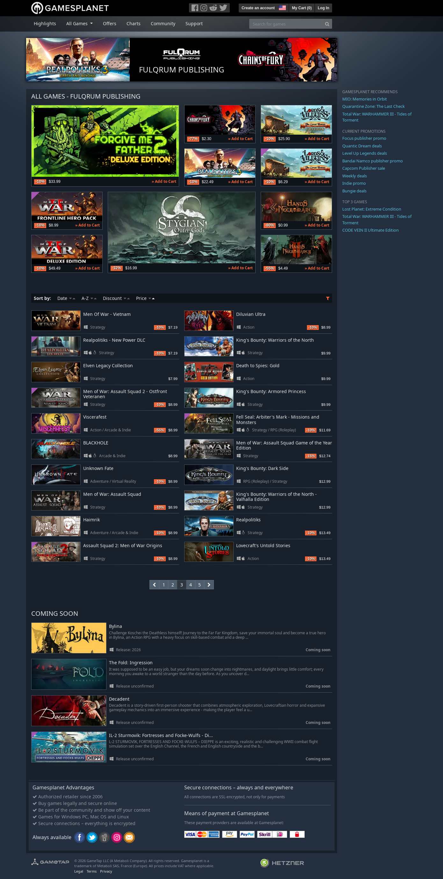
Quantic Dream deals (362, 146)
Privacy (106, 871)
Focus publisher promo (364, 138)
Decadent (119, 699)
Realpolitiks (248, 520)
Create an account (258, 8)
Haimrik (91, 520)
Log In (323, 8)
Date (66, 298)
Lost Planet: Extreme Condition (371, 209)
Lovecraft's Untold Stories (263, 545)
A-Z (89, 298)
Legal (78, 871)
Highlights (45, 23)
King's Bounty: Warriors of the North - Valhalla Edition (276, 497)
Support (194, 23)
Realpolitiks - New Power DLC (114, 340)
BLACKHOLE (95, 443)
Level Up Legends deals (364, 153)
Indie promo (354, 183)
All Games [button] (77, 23)
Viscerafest (94, 417)
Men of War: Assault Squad (112, 494)
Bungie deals (354, 191)
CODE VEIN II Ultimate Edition (370, 230)
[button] (282, 7)
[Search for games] (286, 24)
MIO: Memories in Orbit (364, 99)
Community (163, 23)
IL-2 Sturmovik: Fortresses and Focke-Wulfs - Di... (161, 735)
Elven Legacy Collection (108, 365)
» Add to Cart (164, 181)
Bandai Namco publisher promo (372, 161)
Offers (109, 23)
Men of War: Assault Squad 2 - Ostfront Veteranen (125, 394)
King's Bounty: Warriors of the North (275, 340)
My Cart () (302, 8)
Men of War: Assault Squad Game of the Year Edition (284, 445)
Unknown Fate (98, 468)
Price (145, 298)
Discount (116, 298)
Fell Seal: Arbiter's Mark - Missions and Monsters (277, 419)
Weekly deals (354, 176)
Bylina (115, 626)
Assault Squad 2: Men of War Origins (122, 545)
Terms (92, 871)
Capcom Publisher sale (363, 168)
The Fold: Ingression (131, 663)
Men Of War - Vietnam (107, 314)
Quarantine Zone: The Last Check (373, 106)
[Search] (327, 24)
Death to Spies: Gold (258, 365)
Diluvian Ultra (250, 314)
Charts (134, 23)
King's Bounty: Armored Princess (271, 391)
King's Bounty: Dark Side (262, 468)
